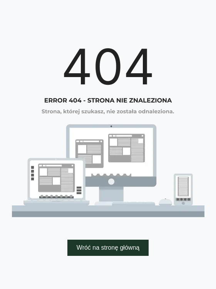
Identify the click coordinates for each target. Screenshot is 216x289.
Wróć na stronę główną (108, 247)
